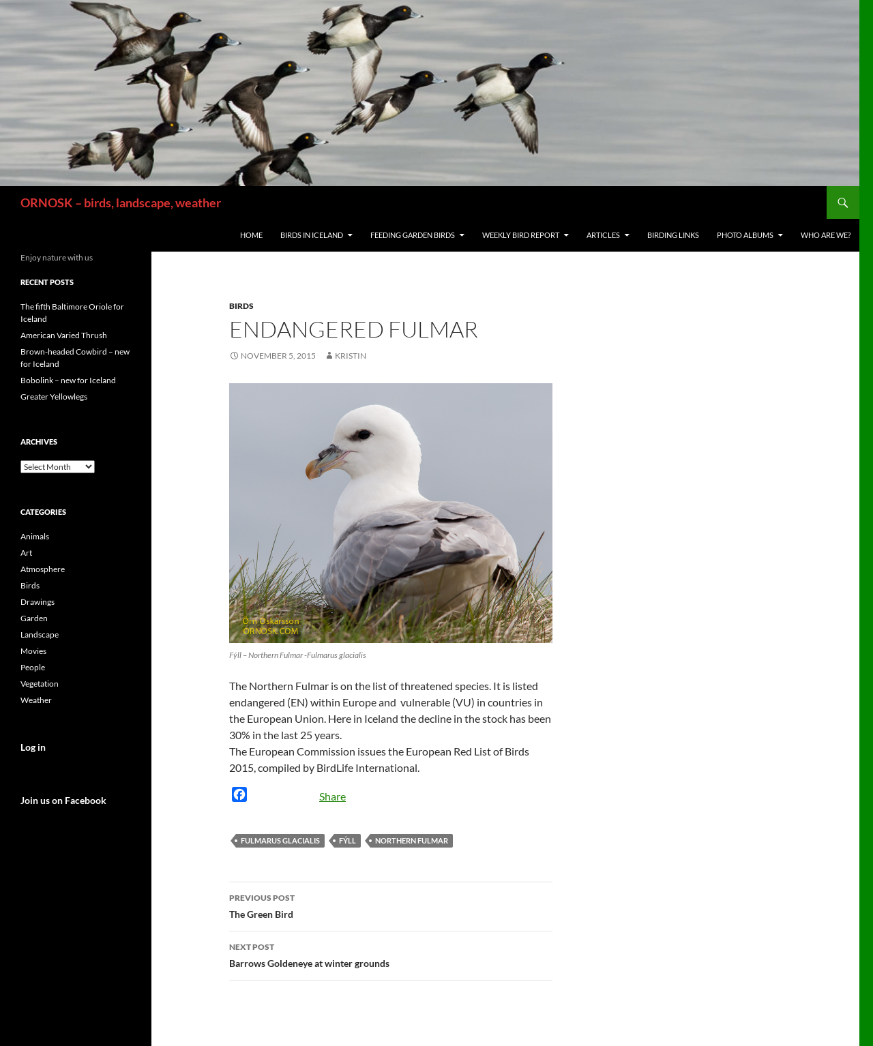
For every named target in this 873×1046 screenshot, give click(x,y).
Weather (36, 700)
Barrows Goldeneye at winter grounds (390, 954)
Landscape (39, 634)
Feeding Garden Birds (412, 234)
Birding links (673, 234)
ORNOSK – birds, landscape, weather (120, 202)
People (32, 667)
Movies (33, 651)
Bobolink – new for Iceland (68, 380)
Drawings (37, 602)
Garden (34, 618)
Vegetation (39, 683)
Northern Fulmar (411, 840)
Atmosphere (42, 569)
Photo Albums (745, 234)
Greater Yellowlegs (53, 396)
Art (26, 553)
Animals (34, 536)
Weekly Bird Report (520, 234)
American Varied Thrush (63, 335)
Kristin (350, 355)
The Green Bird (390, 905)
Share (332, 796)
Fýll (347, 840)
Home (251, 234)
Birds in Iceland (311, 234)
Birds (241, 306)
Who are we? (825, 234)
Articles (603, 234)
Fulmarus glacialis (280, 840)
